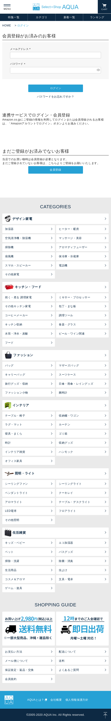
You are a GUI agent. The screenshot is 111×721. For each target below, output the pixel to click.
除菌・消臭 (66, 561)
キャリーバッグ (15, 374)
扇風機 (9, 256)
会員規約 (10, 679)
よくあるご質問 (69, 670)
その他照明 (12, 520)
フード (9, 342)
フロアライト (67, 510)
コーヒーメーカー (16, 315)
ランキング (97, 17)
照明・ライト (20, 473)
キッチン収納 (13, 324)
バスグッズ (66, 552)
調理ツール (66, 315)
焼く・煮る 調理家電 (18, 297)
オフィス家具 (13, 461)
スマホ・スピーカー (18, 265)
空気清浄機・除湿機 (18, 238)
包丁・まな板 (67, 306)
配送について (67, 651)
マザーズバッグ (69, 365)
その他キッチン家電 (18, 306)
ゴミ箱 (63, 433)
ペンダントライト (16, 492)
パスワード (18, 63)
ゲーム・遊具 (13, 588)
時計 (8, 442)
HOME (6, 25)
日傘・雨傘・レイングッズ (76, 383)
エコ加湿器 (66, 542)
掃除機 (9, 247)
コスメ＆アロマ (15, 579)
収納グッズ (66, 442)
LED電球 (10, 510)
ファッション (19, 355)
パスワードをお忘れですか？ (55, 96)
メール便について (16, 660)
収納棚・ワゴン (69, 415)
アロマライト (13, 502)
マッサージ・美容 (70, 238)
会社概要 (56, 699)
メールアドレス (21, 49)
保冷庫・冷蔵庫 (69, 256)
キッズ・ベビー (15, 542)
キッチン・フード (23, 287)
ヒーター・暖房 (69, 229)
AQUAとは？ (35, 699)
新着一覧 (69, 17)
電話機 (63, 265)
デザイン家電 (18, 218)
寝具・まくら (13, 433)
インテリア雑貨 (15, 451)
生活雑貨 (15, 532)
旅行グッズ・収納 (16, 383)
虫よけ (63, 570)
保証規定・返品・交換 (19, 670)
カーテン (64, 424)
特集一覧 (13, 17)
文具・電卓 (66, 579)
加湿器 (9, 229)
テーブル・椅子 (15, 415)
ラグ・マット (13, 424)
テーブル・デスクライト (74, 502)
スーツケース (67, 374)
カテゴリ (41, 17)
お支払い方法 (13, 651)
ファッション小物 (16, 392)
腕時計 (63, 392)
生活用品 (10, 570)
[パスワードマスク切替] (98, 70)
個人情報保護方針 (76, 699)
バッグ (9, 365)
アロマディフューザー (73, 247)
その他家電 (12, 274)
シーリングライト (70, 483)
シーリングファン (16, 483)
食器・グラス (67, 324)
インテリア (17, 405)
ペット (9, 552)
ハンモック (66, 451)
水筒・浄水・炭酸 (16, 333)
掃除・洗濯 (12, 561)
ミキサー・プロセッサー (74, 297)
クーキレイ (66, 492)
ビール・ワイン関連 (72, 333)
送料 (62, 660)
